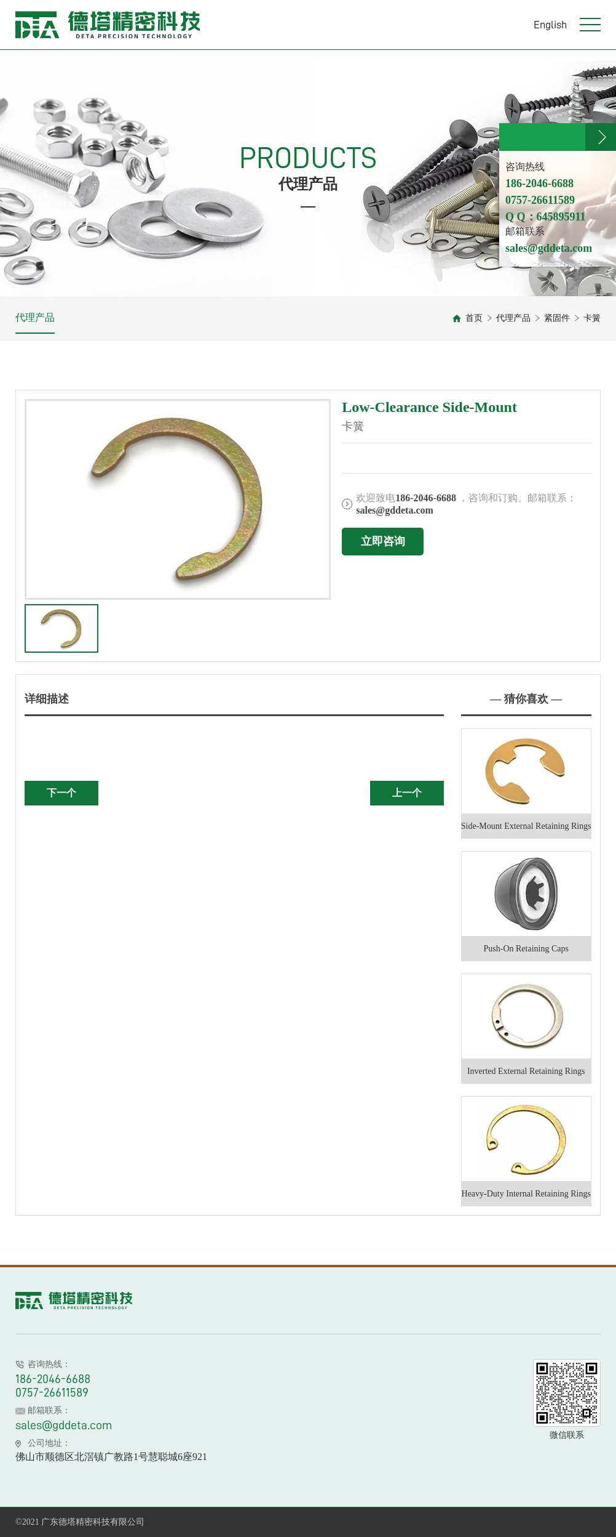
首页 (474, 318)
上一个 (407, 793)
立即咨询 (383, 541)
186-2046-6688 (52, 1379)
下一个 (61, 793)
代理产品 (35, 317)
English (550, 24)
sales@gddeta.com (64, 1425)
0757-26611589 (52, 1392)
